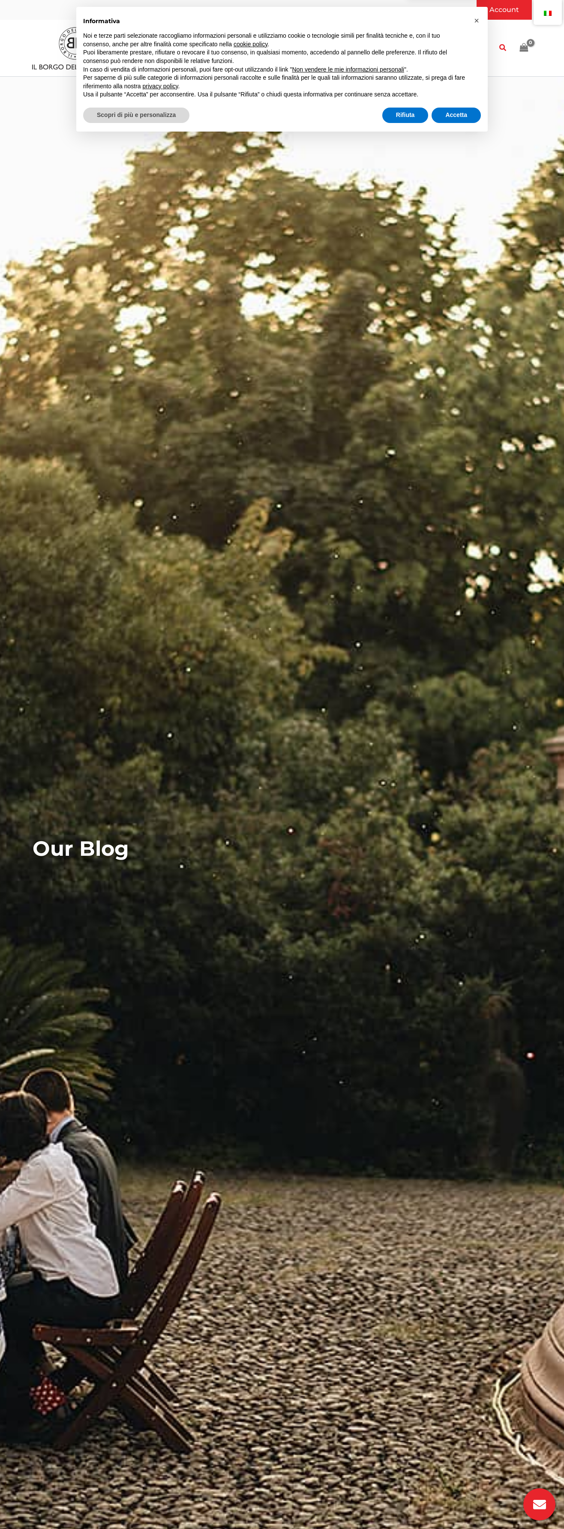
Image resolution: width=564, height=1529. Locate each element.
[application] (160, 48)
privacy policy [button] (160, 1476)
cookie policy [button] (250, 1434)
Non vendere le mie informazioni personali (348, 1460)
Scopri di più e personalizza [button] (136, 1505)
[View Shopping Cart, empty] (524, 48)
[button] (504, 10)
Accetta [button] (456, 1505)
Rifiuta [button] (405, 1505)
